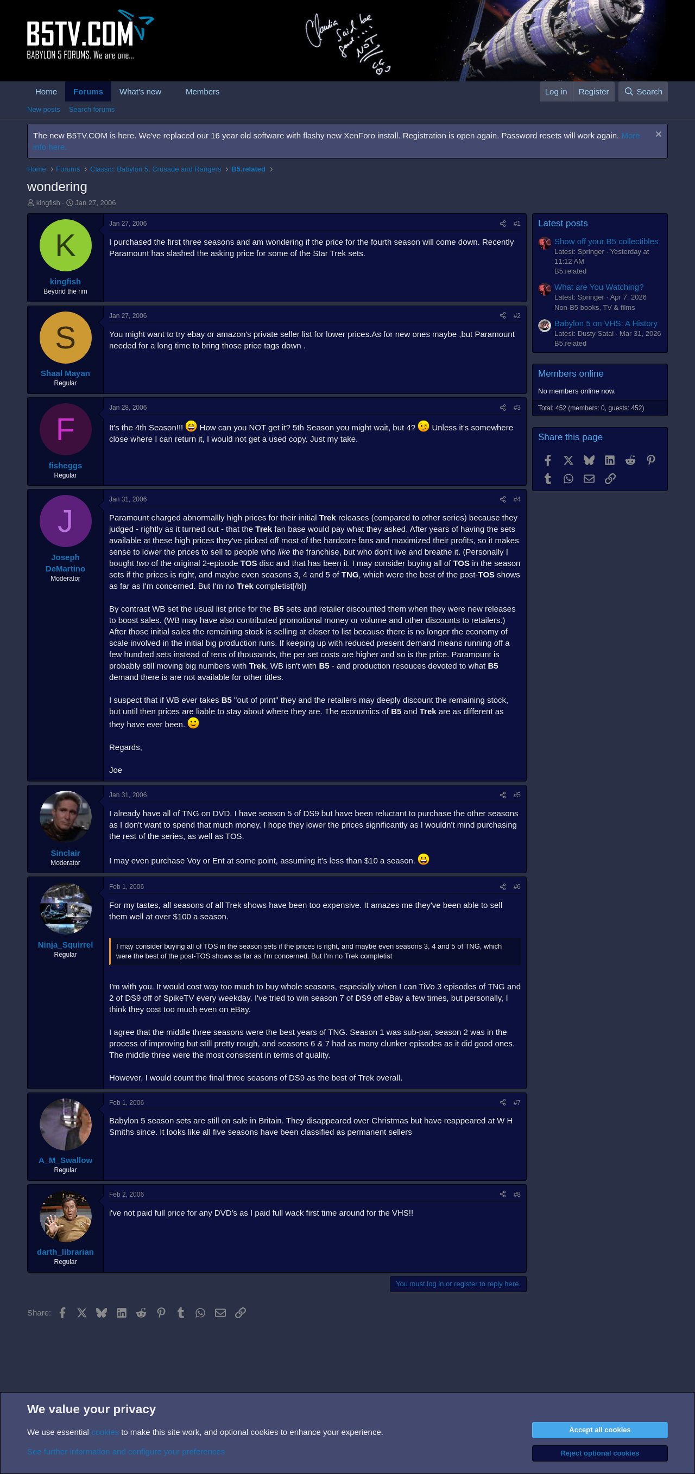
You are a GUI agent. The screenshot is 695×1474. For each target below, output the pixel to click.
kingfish (48, 203)
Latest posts (563, 223)
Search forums (92, 109)
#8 (517, 1194)
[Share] (503, 224)
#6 (517, 887)
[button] (170, 91)
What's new (140, 91)
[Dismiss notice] (657, 135)
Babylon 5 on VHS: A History (606, 323)
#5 (517, 795)
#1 (517, 223)
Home (46, 91)
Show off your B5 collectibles (606, 241)
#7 (517, 1103)
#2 (517, 316)
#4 (517, 499)
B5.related (570, 271)
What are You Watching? (599, 286)
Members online (571, 373)
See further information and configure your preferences (126, 1451)
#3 (517, 407)
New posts (43, 109)
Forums (88, 91)
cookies (105, 1432)
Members (203, 91)
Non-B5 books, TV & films (594, 307)
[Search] (643, 91)
